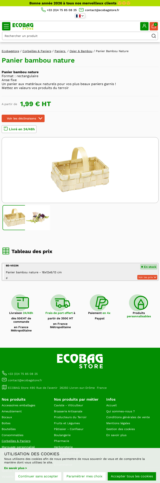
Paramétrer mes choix (84, 476)
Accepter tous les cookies (132, 476)
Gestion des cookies (120, 429)
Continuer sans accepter (38, 476)
